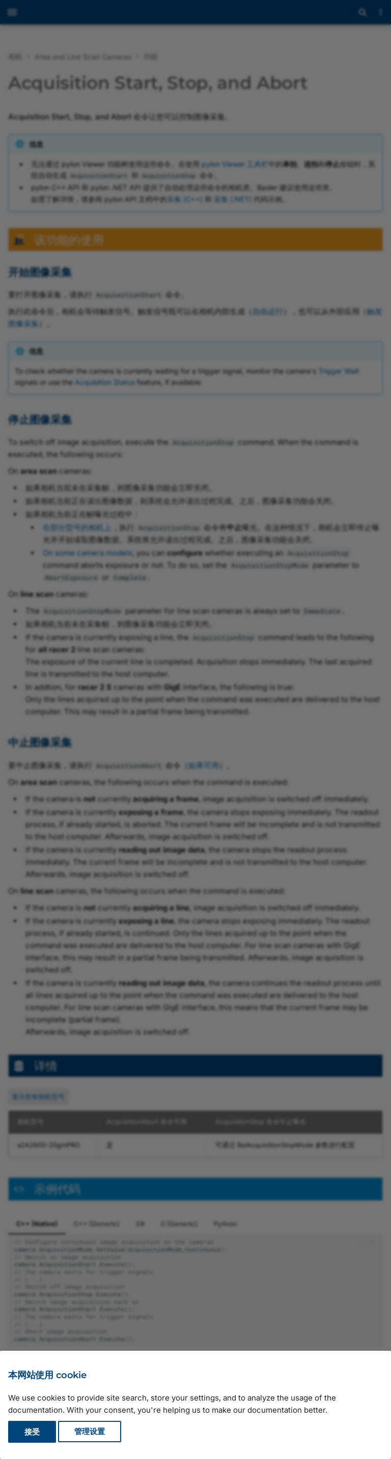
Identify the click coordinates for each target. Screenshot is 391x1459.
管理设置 (89, 1432)
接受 (32, 1432)
